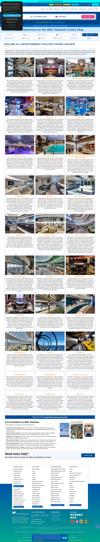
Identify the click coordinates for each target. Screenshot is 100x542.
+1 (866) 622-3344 (36, 519)
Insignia (34, 479)
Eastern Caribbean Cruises (57, 483)
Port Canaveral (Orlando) (75, 473)
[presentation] (62, 430)
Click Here (62, 22)
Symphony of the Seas (37, 481)
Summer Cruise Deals (18, 501)
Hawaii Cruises (54, 485)
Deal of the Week (58, 4)
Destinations (57, 9)
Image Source (74, 537)
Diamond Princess (36, 487)
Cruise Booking (36, 25)
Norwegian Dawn (36, 489)
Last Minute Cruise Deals (19, 499)
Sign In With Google (86, 4)
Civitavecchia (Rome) (75, 475)
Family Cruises (17, 475)
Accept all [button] (12, 15)
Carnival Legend (36, 493)
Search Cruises (88, 16)
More (96, 9)
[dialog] (12, 15)
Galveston (72, 487)
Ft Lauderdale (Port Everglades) (77, 481)
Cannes (71, 499)
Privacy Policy (78, 540)
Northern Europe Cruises (57, 477)
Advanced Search (41, 22)
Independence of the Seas (38, 485)
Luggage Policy (73, 532)
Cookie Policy (41, 540)
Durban (71, 501)
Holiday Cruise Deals (18, 495)
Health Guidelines (43, 532)
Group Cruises (16, 477)
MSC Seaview (54, 25)
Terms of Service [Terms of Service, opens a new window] (12, 25)
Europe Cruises (54, 475)
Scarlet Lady (35, 491)
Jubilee (34, 477)
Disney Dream (35, 503)
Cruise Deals (49, 9)
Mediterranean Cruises (56, 491)
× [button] (21, 2)
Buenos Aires (73, 491)
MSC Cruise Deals (17, 491)
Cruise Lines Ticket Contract (45, 533)
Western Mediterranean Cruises (58, 469)
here (34, 539)
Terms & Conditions (70, 540)
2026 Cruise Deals (17, 497)
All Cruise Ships (37, 506)
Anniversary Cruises (18, 469)
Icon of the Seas (36, 499)
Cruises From (65, 9)
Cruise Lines (90, 9)
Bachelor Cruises (17, 471)
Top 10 (51, 4)
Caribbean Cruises (55, 493)
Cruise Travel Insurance (52, 532)
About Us (25, 537)
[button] (12, 12)
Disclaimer (68, 537)
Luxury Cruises (17, 481)
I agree (64, 537)
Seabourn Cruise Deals (18, 493)
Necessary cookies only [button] (12, 19)
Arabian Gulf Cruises (56, 479)
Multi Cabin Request (56, 514)
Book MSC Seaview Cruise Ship (56, 417)
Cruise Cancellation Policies (64, 532)
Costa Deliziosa (36, 501)
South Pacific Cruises (56, 501)
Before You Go (18, 532)
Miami (71, 483)
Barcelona (72, 479)
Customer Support (36, 523)
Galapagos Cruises (55, 497)
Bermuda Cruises (55, 495)
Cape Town (72, 493)
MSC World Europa (36, 483)
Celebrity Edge (35, 495)
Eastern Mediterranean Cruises (58, 471)
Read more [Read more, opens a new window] (12, 10)
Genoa (71, 469)
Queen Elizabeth (36, 469)
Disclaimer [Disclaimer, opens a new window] (12, 27)
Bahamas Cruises (55, 473)
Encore (34, 475)
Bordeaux (72, 497)
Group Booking (75, 4)
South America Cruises (56, 489)
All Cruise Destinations (57, 505)
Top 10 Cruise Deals (56, 519)
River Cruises (82, 9)
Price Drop (45, 4)
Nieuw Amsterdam (36, 497)
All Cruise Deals (18, 506)
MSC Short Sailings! (57, 1)
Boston (71, 485)
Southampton (73, 477)
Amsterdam (72, 495)
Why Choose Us (30, 537)
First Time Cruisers (56, 533)
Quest (33, 471)
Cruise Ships (46, 25)
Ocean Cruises (73, 9)
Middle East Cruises (55, 499)
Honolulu (72, 489)
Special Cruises (18, 486)
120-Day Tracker (67, 4)
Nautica (34, 473)
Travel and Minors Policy (34, 532)
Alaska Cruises (54, 481)
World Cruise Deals (18, 504)
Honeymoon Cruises (18, 479)
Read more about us (24, 522)
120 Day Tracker (55, 516)
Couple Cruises (17, 473)
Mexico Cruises (54, 487)
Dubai (71, 471)
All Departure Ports (75, 505)
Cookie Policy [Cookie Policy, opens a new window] (12, 24)
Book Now (95, 4)
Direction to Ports (80, 532)
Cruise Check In (25, 532)
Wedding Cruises (17, 483)
